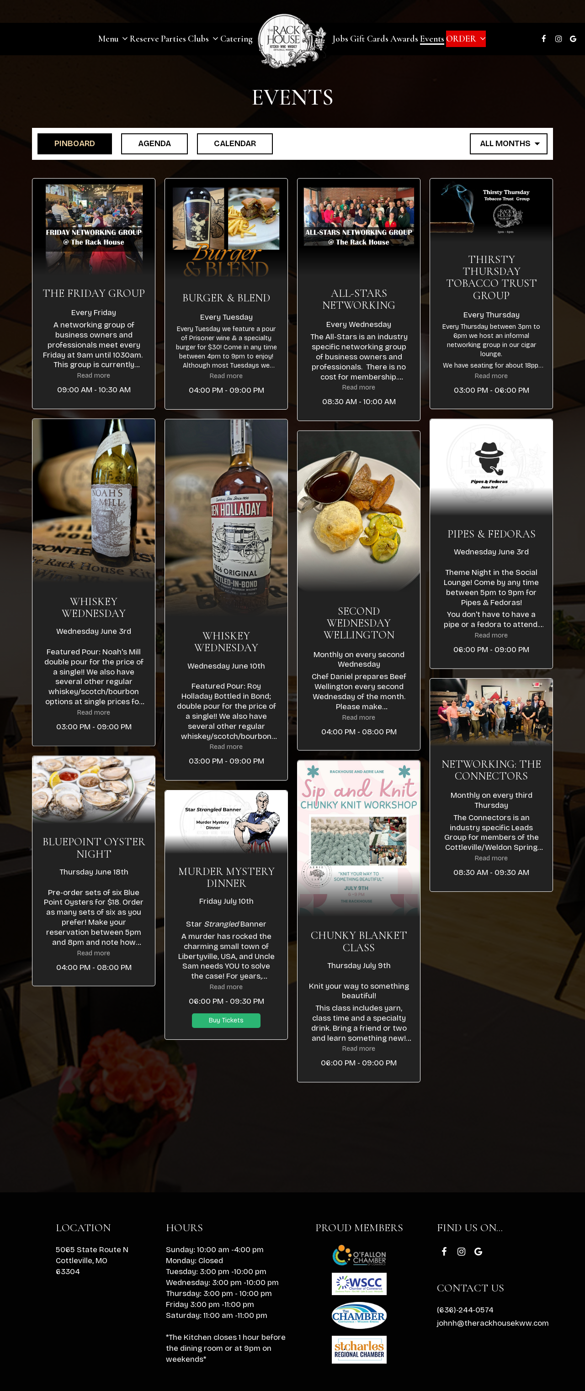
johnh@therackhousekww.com (493, 1323)
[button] (93, 293)
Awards (404, 38)
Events (432, 38)
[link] (292, 40)
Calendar (226, 143)
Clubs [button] (203, 38)
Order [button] (466, 38)
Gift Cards (369, 38)
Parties (173, 38)
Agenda (146, 143)
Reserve (144, 38)
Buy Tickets (226, 1020)
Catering (236, 38)
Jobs (340, 38)
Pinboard (66, 143)
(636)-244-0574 (465, 1310)
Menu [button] (113, 38)
